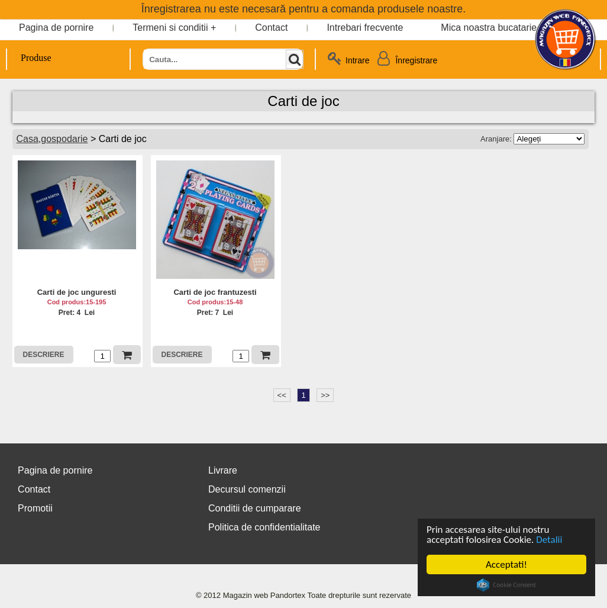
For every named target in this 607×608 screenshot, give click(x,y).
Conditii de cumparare (254, 508)
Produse (29, 58)
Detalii (549, 539)
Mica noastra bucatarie (489, 27)
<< (281, 395)
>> (325, 395)
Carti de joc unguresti (77, 292)
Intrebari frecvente (365, 27)
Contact (271, 27)
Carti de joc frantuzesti (214, 292)
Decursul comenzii (247, 489)
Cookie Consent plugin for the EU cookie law (506, 584)
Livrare (222, 470)
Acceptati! (506, 564)
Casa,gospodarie (52, 139)
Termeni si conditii (170, 27)
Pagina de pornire (56, 27)
